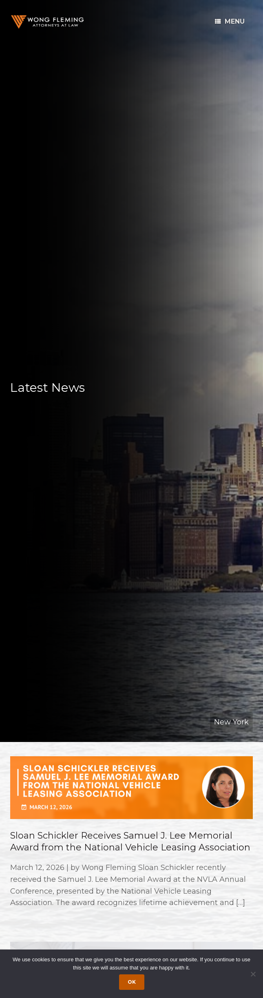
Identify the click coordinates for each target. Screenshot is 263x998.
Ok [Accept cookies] (132, 982)
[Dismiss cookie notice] (253, 974)
